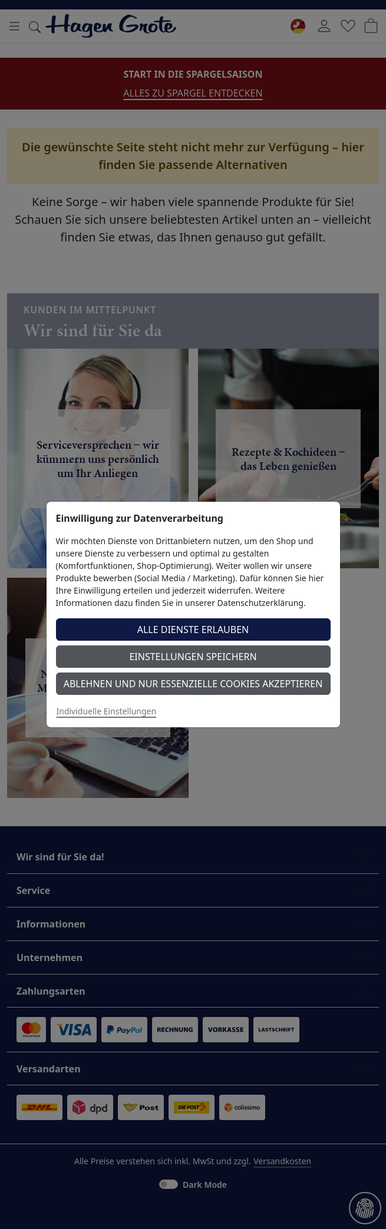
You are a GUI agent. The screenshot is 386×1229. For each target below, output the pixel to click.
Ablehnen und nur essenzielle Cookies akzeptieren (193, 683)
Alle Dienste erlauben (193, 629)
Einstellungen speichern (192, 656)
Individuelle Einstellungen (107, 711)
